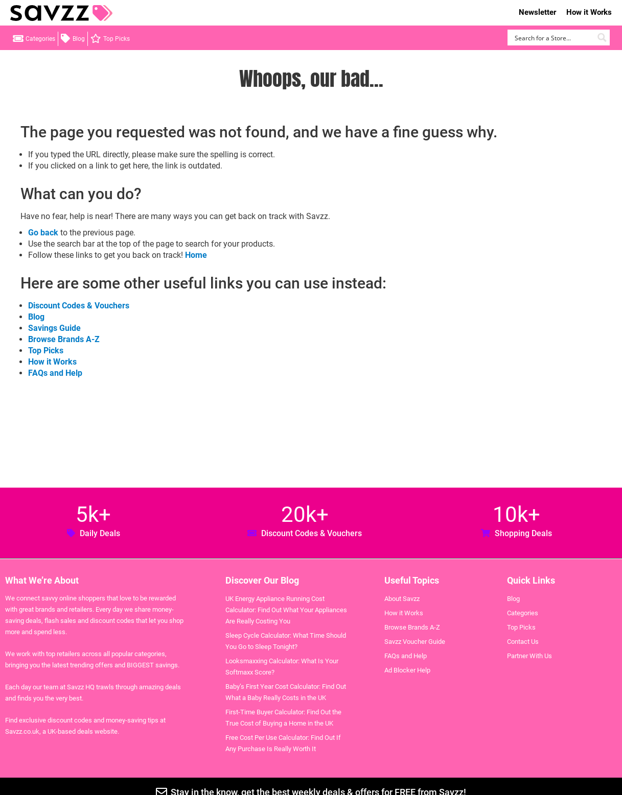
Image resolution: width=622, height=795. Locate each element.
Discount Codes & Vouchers (78, 305)
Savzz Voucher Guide (414, 641)
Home (196, 255)
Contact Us (523, 641)
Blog (79, 38)
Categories (40, 38)
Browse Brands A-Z (64, 339)
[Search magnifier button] (601, 37)
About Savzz (402, 599)
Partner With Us (529, 656)
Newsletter (537, 12)
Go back (43, 232)
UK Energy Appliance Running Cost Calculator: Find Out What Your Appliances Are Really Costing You (286, 610)
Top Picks (116, 38)
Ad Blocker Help (407, 670)
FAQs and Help (55, 373)
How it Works (589, 12)
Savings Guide (54, 328)
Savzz (61, 13)
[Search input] (553, 37)
